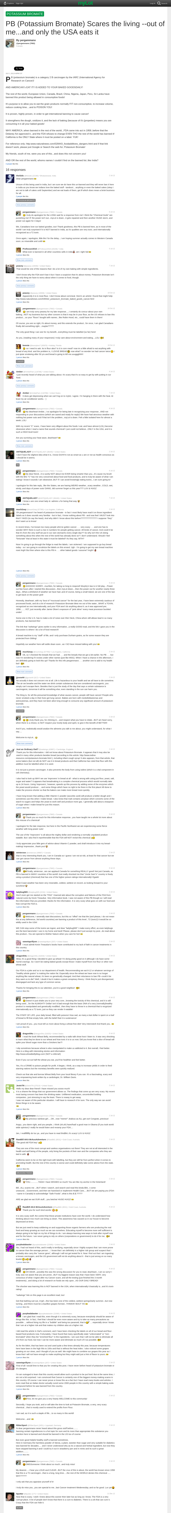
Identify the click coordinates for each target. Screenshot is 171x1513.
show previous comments (25, 205)
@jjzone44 (29, 678)
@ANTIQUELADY (39, 452)
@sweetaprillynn (44, 942)
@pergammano (22, 43)
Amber (19, 371)
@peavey (27, 266)
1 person (19, 255)
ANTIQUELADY (23, 452)
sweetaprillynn (30, 941)
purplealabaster (24, 1244)
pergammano (28, 40)
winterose (21, 852)
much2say (21, 509)
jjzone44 (20, 677)
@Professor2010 (44, 249)
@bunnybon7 (35, 345)
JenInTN (20, 1085)
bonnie (26, 345)
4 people (9, 164)
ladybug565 (22, 892)
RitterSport (21, 1425)
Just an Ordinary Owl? (27, 749)
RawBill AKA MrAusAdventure (31, 1139)
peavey (19, 266)
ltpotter (19, 1494)
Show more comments (24, 260)
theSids (20, 175)
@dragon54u (32, 956)
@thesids (28, 176)
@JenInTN (29, 1086)
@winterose (31, 853)
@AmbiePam (28, 372)
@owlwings (43, 749)
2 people (19, 196)
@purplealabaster (39, 1245)
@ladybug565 (33, 892)
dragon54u (21, 956)
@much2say (32, 509)
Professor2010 (30, 249)
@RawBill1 (51, 1140)
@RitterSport (33, 1425)
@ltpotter (27, 1494)
